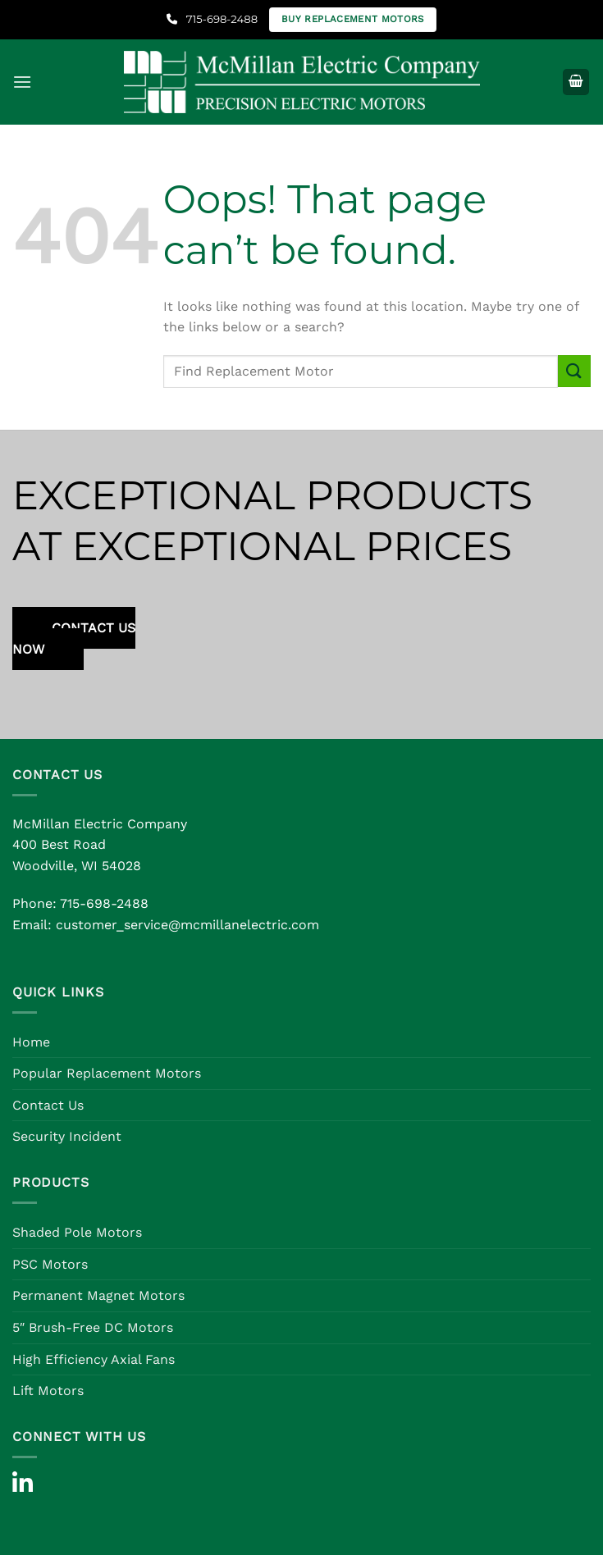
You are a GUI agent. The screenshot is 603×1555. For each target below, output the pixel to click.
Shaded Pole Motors (77, 1232)
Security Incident (66, 1136)
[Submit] (574, 371)
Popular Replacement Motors (106, 1073)
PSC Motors (50, 1264)
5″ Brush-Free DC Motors (92, 1327)
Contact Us (48, 1105)
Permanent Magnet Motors (98, 1295)
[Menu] (22, 82)
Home (31, 1042)
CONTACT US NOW (73, 638)
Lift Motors (48, 1390)
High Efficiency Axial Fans (93, 1359)
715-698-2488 (212, 18)
